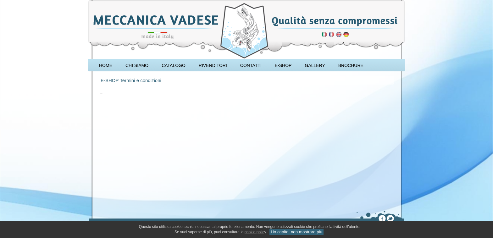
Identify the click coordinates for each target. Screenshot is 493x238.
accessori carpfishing (114, 2)
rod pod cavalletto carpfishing (125, 2)
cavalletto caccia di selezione (139, 2)
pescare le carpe (94, 2)
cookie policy (255, 232)
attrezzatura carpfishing (104, 2)
